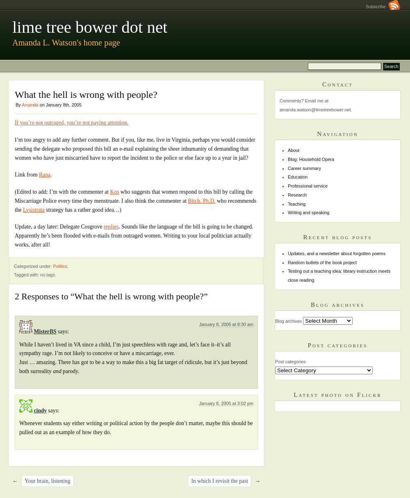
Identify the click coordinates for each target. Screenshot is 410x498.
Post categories (290, 361)
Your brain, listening (48, 481)
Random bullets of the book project (322, 262)
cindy (40, 410)
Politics (60, 266)
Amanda (30, 104)
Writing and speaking (308, 212)
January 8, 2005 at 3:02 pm (226, 403)
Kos (114, 192)
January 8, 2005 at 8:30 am (226, 324)
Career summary (304, 168)
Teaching (297, 203)
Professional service (308, 185)
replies (111, 227)
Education (298, 176)
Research (297, 194)
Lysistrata (34, 210)
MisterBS (45, 331)
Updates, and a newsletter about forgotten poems (336, 253)
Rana (44, 175)
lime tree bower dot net (89, 27)
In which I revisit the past (219, 481)
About (293, 150)
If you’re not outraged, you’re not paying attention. (71, 123)
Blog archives (288, 321)
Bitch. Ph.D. (201, 201)
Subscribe (383, 6)
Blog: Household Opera (311, 159)
